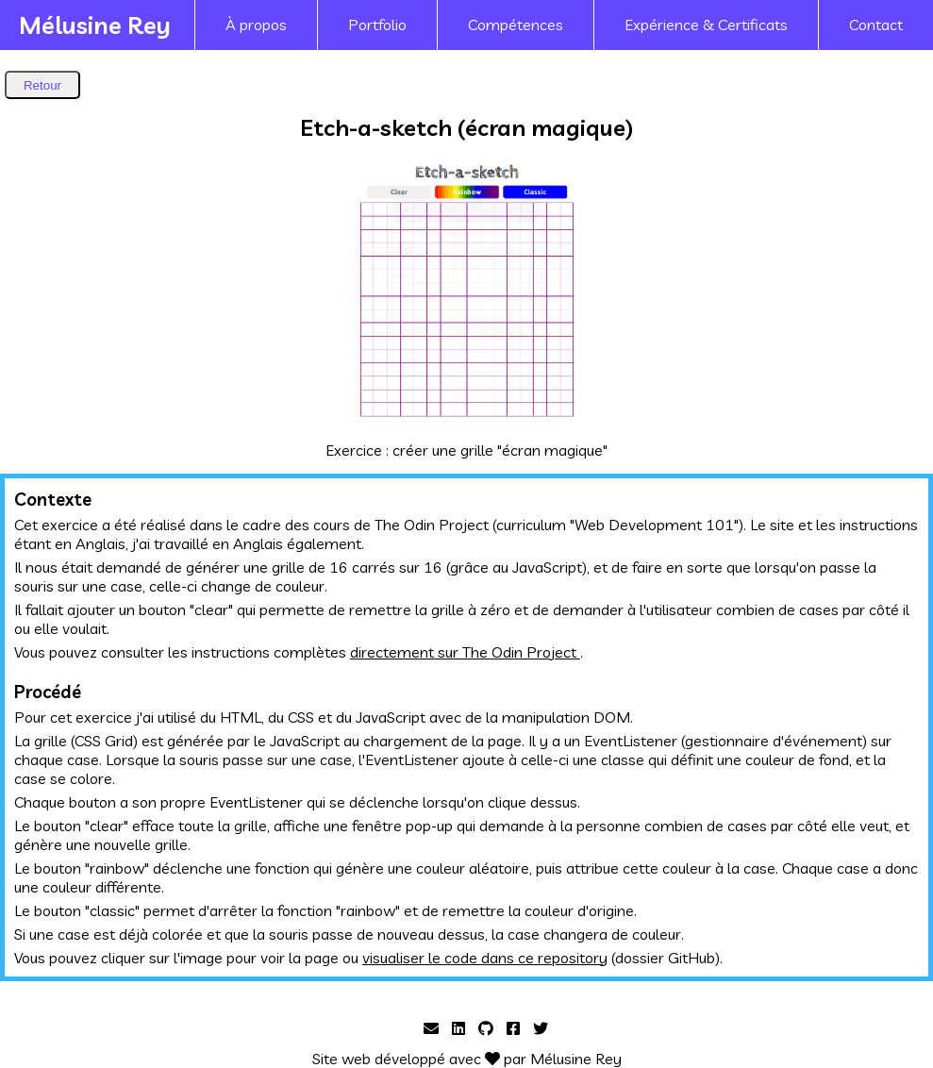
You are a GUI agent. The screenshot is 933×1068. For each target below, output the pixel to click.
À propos (256, 24)
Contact (876, 24)
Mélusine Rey (95, 24)
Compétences (515, 24)
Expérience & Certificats (706, 24)
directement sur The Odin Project (465, 651)
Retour (42, 85)
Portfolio (377, 24)
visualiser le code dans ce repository (485, 957)
